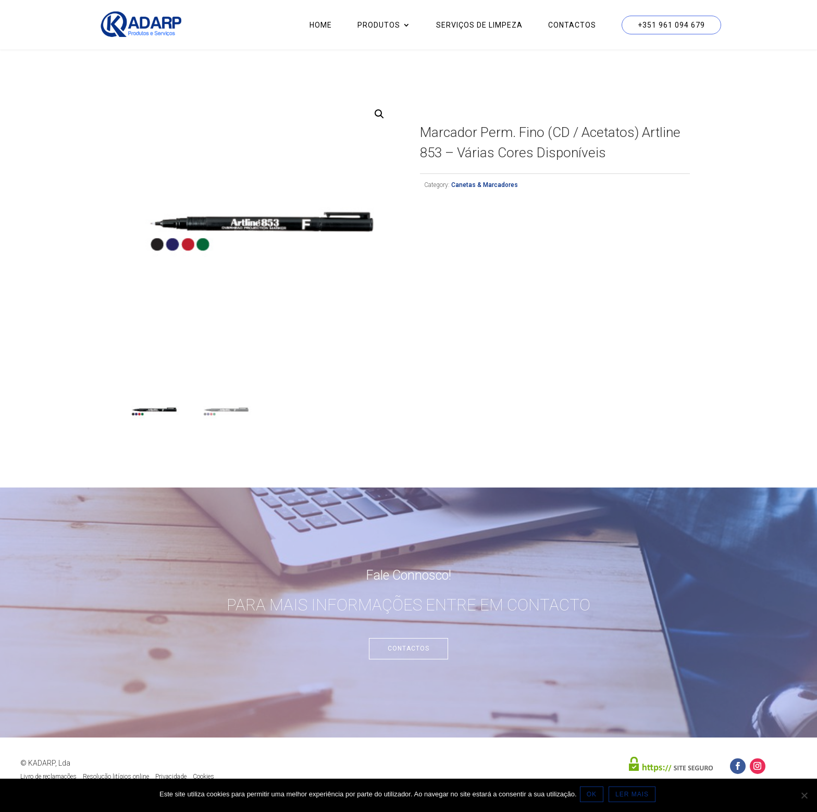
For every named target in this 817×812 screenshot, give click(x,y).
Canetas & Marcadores (484, 185)
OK (594, 795)
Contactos (572, 25)
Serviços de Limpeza (479, 25)
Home (321, 25)
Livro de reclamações (48, 776)
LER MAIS (634, 795)
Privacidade (171, 776)
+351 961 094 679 (671, 25)
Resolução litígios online (116, 776)
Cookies (203, 776)
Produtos (378, 25)
